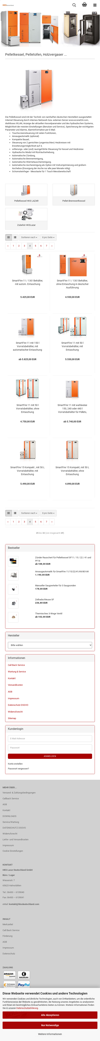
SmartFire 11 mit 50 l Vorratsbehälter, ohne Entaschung (27, 408)
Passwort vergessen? (18, 768)
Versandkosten (15, 685)
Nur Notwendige (50, 1025)
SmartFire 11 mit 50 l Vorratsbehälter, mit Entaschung (72, 346)
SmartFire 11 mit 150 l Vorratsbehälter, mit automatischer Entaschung (27, 346)
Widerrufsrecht (15, 711)
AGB (10, 691)
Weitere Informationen (50, 1034)
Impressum (13, 698)
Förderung (7, 936)
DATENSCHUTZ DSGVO (14, 827)
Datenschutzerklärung (27, 1008)
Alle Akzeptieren (50, 1015)
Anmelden (50, 756)
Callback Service (11, 798)
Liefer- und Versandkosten (15, 839)
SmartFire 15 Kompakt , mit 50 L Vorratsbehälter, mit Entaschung (27, 471)
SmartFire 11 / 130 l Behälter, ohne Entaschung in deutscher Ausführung (72, 284)
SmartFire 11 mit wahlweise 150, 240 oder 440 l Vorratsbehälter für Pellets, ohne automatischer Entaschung (72, 409)
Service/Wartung (11, 822)
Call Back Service (16, 665)
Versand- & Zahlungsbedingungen (19, 792)
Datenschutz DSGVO (18, 705)
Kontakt (12, 678)
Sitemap (12, 718)
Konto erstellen (15, 763)
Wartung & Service (17, 671)
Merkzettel (8, 924)
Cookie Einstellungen (13, 851)
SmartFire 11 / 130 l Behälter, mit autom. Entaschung (27, 282)
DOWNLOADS (9, 816)
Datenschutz (9, 953)
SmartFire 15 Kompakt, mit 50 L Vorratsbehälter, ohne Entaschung (72, 471)
